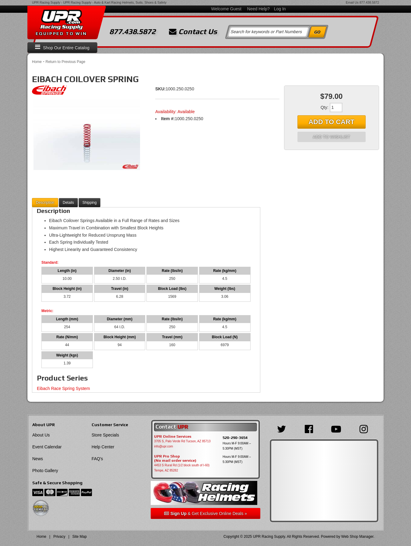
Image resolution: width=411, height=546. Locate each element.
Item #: (168, 118)
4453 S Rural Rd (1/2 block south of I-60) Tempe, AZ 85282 (181, 468)
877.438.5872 (369, 2)
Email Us (352, 2)
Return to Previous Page (65, 62)
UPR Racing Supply (46, 2)
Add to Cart (331, 122)
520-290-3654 (235, 437)
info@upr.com (163, 446)
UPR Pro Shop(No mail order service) (175, 458)
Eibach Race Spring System (63, 388)
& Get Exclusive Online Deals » (205, 513)
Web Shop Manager (357, 536)
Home (37, 62)
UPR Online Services (172, 436)
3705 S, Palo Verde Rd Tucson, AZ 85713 (182, 441)
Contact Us (193, 32)
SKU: (160, 88)
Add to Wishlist (331, 136)
